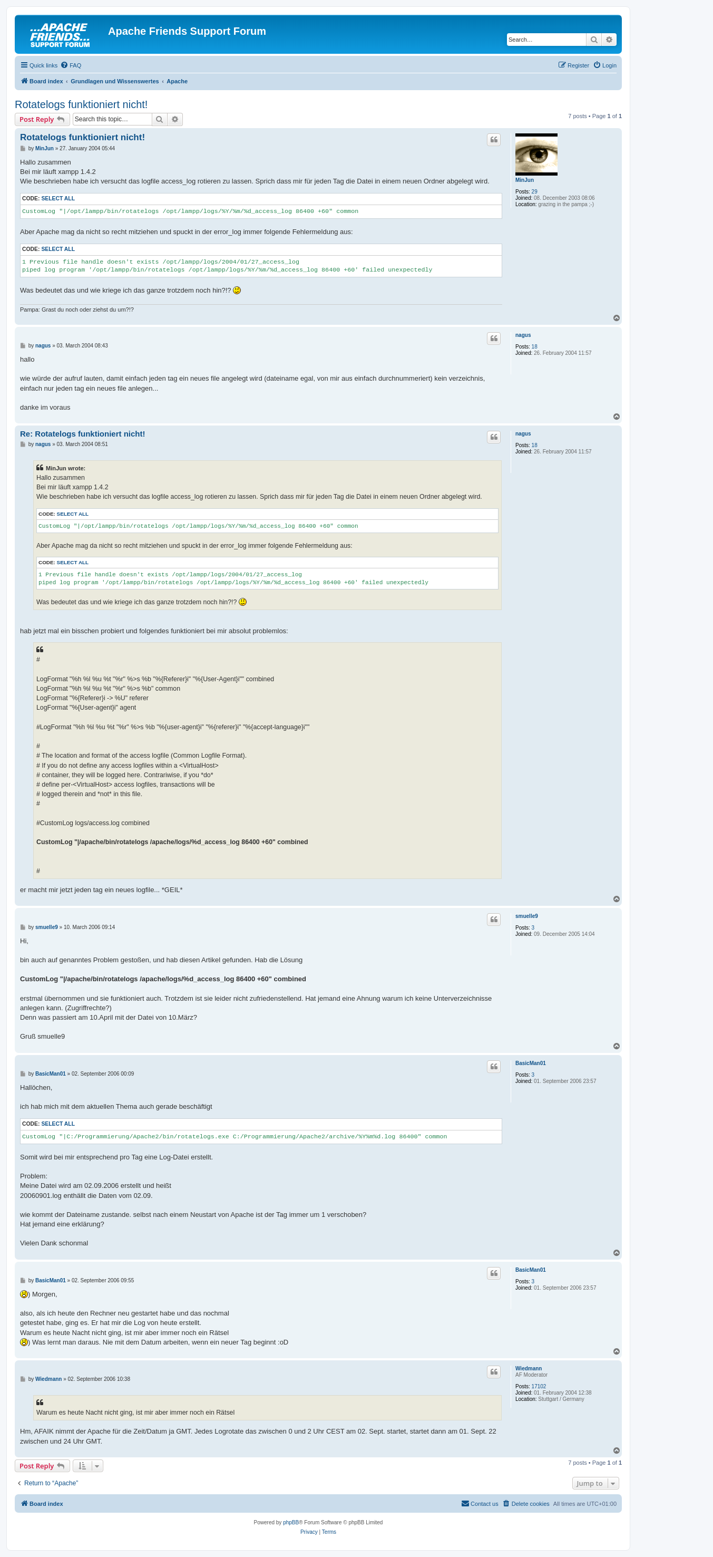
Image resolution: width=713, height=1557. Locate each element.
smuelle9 (526, 916)
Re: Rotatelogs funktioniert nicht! (82, 433)
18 (535, 347)
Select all (58, 198)
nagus (523, 335)
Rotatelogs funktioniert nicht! (81, 104)
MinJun (524, 180)
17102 (539, 1386)
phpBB (291, 1522)
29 (535, 192)
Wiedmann (528, 1368)
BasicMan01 (530, 1063)
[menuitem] (70, 65)
